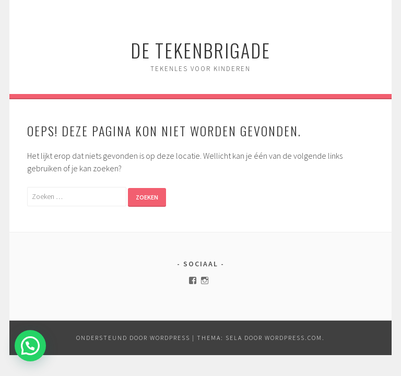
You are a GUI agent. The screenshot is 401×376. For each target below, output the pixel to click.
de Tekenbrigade (200, 50)
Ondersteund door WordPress (133, 338)
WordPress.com (293, 338)
